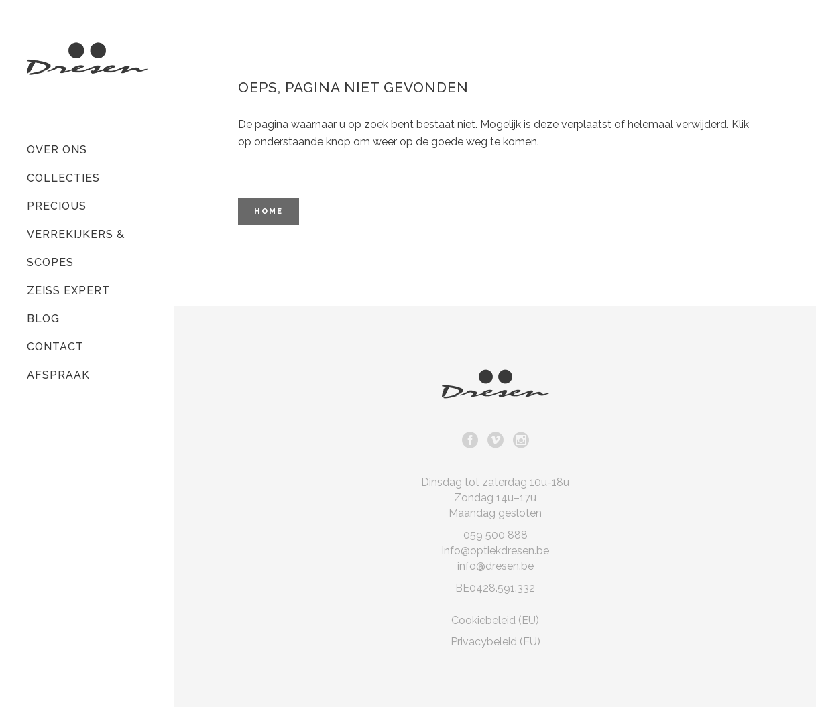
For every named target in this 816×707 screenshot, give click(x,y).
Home (268, 211)
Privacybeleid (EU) (495, 641)
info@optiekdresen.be (495, 550)
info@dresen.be (495, 566)
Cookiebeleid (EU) (495, 620)
